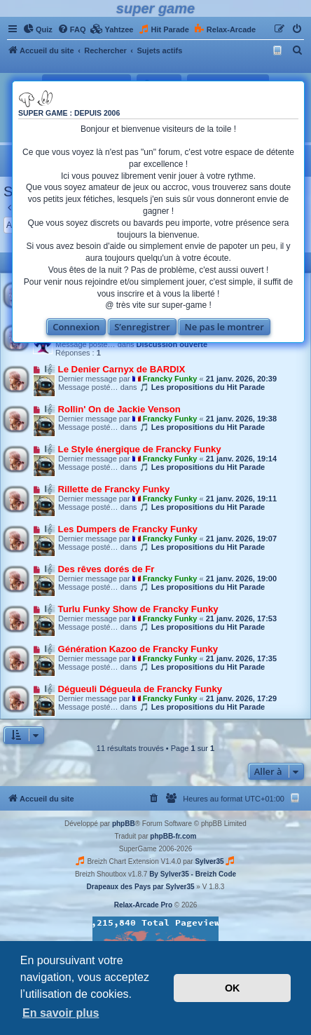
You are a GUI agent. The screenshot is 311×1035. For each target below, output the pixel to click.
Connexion (76, 326)
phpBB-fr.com (173, 836)
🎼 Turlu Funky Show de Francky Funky (131, 609)
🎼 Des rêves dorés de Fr (99, 569)
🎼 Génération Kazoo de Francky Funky (131, 649)
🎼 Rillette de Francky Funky (107, 489)
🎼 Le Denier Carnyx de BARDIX (114, 369)
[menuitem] (38, 29)
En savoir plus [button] (60, 1013)
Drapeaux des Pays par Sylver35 (141, 887)
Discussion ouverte (172, 344)
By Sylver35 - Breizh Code (192, 874)
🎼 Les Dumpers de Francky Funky (121, 529)
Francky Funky (170, 378)
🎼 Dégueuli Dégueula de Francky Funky (133, 689)
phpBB (123, 823)
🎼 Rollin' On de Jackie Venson (112, 409)
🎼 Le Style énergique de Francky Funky (132, 449)
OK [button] (232, 988)
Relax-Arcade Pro (143, 905)
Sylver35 (209, 861)
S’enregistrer (142, 326)
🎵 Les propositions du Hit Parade (202, 387)
